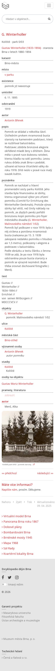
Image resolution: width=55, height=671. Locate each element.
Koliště (9, 328)
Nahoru (6, 502)
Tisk (29, 502)
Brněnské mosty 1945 (17, 537)
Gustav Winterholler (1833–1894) (21, 48)
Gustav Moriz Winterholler (17, 383)
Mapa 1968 (10, 543)
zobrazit (10, 395)
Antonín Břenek (14, 120)
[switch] (4, 584)
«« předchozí (9, 473)
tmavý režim (15, 584)
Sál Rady (8, 548)
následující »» (45, 473)
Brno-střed (11, 340)
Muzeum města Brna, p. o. (18, 639)
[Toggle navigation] (49, 5)
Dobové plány (12, 527)
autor (5, 401)
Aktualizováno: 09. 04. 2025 (46, 503)
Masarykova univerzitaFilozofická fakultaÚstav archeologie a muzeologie (21, 616)
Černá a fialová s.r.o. (14, 657)
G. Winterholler (14, 313)
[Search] (27, 18)
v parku (9, 74)
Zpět (19, 502)
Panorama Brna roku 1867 (20, 521)
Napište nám (9, 489)
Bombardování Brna (16, 532)
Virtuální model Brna (16, 516)
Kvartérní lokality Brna (17, 554)
